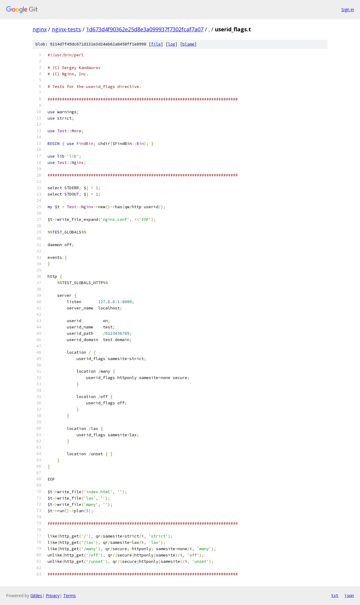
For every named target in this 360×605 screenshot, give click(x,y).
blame (188, 44)
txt (334, 595)
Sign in (347, 9)
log (171, 44)
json (349, 595)
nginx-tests (66, 29)
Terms (69, 595)
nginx (40, 29)
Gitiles (36, 595)
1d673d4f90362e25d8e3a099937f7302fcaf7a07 (144, 29)
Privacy (53, 595)
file (156, 44)
